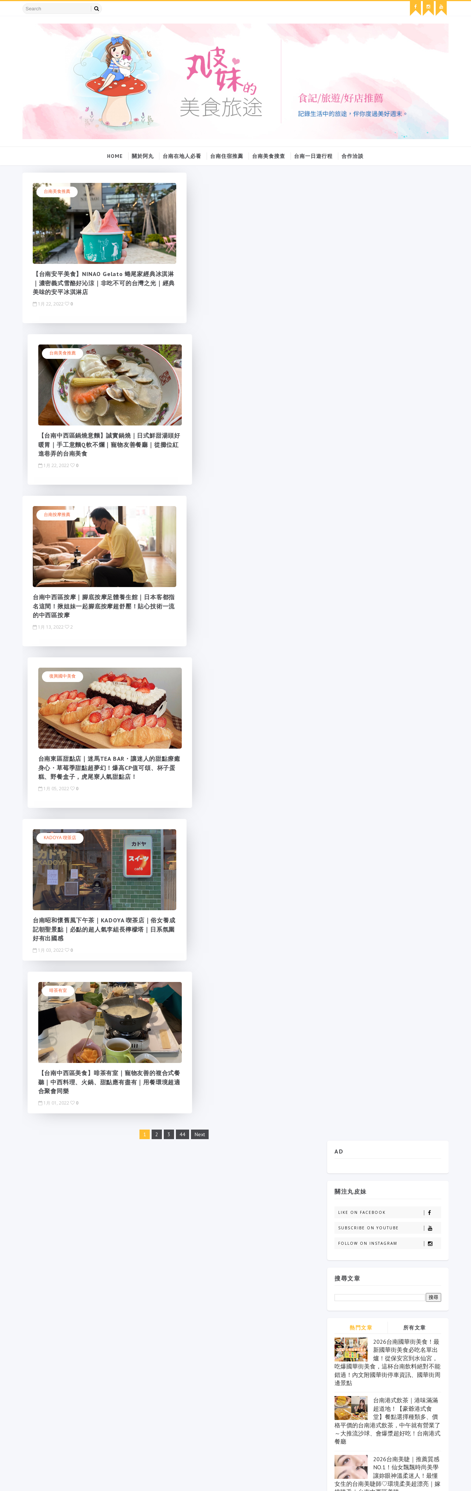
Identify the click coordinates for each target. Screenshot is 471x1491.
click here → (109, 1398)
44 (175, 657)
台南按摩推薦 (59, 352)
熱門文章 (359, 358)
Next (193, 657)
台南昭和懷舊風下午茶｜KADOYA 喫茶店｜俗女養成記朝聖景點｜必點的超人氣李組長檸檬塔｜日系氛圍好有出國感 (91, 605)
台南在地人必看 (182, 154)
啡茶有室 (204, 513)
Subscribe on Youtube (388, 258)
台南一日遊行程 (313, 154)
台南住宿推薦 (227, 154)
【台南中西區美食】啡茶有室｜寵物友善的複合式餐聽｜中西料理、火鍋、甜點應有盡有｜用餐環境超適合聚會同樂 (240, 605)
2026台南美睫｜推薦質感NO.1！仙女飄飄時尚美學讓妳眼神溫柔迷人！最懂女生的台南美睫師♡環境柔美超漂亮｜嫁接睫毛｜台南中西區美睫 (386, 506)
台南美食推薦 (59, 190)
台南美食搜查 (269, 154)
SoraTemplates (39, 1478)
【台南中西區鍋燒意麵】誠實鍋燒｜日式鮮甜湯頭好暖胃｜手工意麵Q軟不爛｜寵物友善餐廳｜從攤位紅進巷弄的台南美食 (243, 281)
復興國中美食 (209, 352)
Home (115, 154)
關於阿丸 (143, 154)
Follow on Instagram (388, 274)
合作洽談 (353, 154)
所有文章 (413, 358)
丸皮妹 (354, 579)
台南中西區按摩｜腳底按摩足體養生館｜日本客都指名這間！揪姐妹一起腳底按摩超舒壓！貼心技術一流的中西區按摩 (90, 443)
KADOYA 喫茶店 (62, 513)
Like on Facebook (388, 243)
